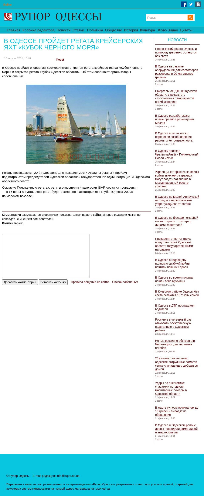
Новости (64, 30)
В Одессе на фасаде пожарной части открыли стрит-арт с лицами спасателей (176, 221)
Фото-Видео (168, 30)
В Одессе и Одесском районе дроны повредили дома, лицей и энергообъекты (176, 428)
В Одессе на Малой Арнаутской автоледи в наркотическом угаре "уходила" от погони (177, 200)
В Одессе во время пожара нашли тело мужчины (174, 279)
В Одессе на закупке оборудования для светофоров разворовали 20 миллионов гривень (176, 72)
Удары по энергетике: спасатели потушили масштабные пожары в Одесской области (171, 388)
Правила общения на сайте (90, 282)
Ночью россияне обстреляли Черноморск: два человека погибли (175, 344)
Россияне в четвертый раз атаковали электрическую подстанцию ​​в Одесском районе (173, 325)
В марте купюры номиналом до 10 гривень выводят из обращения (176, 411)
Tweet (60, 59)
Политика (95, 30)
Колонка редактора (39, 30)
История (131, 30)
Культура (147, 30)
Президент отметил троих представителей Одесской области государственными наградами (174, 244)
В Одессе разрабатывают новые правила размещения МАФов (174, 119)
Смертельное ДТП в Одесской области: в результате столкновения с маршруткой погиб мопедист (176, 96)
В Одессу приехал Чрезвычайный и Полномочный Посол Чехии (176, 154)
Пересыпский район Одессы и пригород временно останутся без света (176, 52)
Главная (14, 30)
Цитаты (186, 30)
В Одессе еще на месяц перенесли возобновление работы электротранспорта (174, 137)
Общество (113, 30)
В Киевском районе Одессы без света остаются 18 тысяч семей (177, 293)
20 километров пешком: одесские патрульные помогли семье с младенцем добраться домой (176, 364)
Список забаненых (125, 282)
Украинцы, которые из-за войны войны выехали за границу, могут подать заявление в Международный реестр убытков (177, 179)
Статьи (78, 30)
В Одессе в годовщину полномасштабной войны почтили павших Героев (172, 263)
